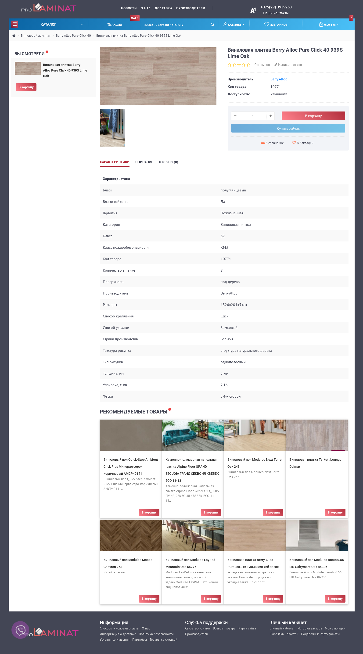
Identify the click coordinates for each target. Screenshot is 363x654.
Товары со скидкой (163, 639)
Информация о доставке (118, 634)
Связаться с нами (197, 628)
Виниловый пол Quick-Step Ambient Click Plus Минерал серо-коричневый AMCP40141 (131, 466)
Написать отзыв (288, 64)
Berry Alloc (278, 79)
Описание (144, 162)
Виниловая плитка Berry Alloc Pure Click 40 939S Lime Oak (138, 35)
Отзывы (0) (168, 162)
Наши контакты (276, 13)
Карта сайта (247, 628)
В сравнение (272, 143)
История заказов (310, 628)
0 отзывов (262, 64)
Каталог (47, 24)
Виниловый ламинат (35, 35)
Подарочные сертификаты (320, 634)
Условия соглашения (114, 639)
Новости (129, 8)
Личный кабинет (282, 628)
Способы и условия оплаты (119, 628)
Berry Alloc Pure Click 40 (73, 35)
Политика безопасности (156, 634)
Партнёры (139, 639)
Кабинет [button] (232, 24)
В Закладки (302, 143)
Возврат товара (224, 628)
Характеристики (114, 162)
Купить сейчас (288, 128)
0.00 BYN (336, 23)
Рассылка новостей (284, 634)
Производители (190, 8)
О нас (146, 8)
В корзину (26, 87)
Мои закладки (335, 628)
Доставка (163, 8)
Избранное (275, 24)
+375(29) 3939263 (276, 7)
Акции (123, 22)
